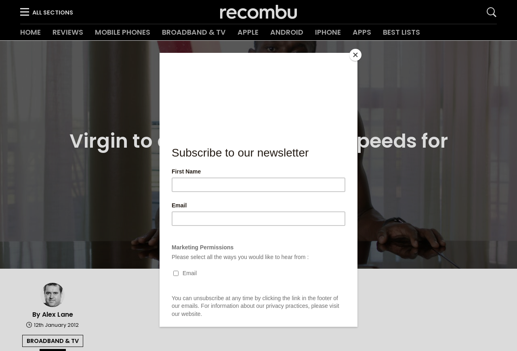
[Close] (355, 55)
